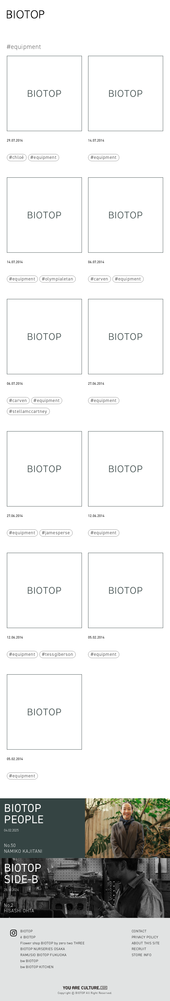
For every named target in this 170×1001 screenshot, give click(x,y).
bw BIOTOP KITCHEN (37, 967)
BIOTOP (26, 931)
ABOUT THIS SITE (146, 943)
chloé (18, 157)
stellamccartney (29, 411)
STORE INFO (142, 955)
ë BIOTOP (27, 937)
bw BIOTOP (29, 961)
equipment (45, 157)
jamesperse (57, 533)
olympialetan (59, 279)
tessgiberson (59, 654)
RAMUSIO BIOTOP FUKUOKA (43, 955)
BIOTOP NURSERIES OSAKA (42, 949)
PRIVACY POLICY (145, 937)
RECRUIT (139, 949)
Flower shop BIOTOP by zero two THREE (52, 943)
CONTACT (139, 931)
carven (101, 279)
